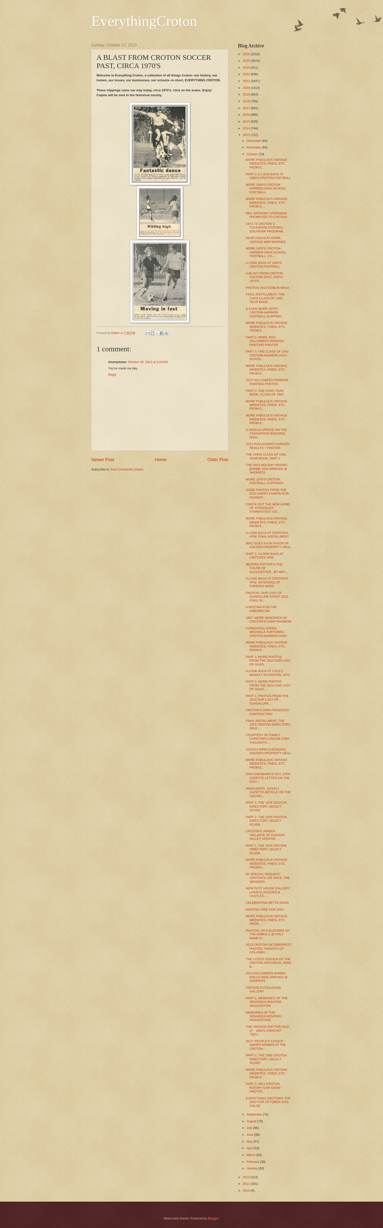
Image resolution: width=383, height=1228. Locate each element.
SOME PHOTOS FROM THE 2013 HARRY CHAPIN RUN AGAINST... (267, 493)
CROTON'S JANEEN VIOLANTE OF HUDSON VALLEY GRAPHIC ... (265, 835)
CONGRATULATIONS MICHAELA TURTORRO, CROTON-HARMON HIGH (266, 632)
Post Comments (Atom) (127, 469)
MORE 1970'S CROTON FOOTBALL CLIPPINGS (264, 481)
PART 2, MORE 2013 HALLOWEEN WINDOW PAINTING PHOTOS (265, 341)
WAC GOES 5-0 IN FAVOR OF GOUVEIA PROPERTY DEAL (268, 545)
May (249, 1141)
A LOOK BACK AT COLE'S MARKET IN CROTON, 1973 (268, 672)
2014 (247, 128)
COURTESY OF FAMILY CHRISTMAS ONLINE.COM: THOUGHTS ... (268, 738)
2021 (247, 81)
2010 (247, 1190)
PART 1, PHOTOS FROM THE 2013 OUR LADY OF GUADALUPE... (267, 699)
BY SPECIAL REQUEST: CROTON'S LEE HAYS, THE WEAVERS (268, 878)
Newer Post (102, 459)
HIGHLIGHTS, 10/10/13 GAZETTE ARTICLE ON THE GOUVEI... (268, 792)
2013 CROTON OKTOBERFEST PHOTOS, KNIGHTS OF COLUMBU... (268, 948)
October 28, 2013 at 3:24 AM (148, 362)
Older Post (217, 459)
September (254, 1114)
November (254, 147)
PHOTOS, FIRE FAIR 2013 (265, 909)
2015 (247, 121)
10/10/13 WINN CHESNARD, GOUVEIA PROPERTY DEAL (268, 751)
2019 (247, 94)
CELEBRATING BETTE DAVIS (267, 903)
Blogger (213, 1218)
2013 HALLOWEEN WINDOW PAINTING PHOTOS (267, 381)
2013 (247, 135)
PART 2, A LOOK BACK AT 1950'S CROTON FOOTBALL (268, 176)
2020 (247, 88)
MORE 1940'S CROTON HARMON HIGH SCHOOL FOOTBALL (266, 188)
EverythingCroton (144, 21)
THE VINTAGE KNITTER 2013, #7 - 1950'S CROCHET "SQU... (267, 1030)
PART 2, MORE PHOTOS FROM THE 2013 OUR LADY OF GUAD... (268, 685)
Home (161, 459)
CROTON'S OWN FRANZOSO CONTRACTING (267, 712)
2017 (247, 108)
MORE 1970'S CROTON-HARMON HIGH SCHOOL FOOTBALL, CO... (266, 252)
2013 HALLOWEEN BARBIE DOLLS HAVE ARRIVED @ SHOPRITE (267, 977)
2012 (247, 1177)
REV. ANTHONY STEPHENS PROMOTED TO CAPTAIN (266, 215)
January (252, 1168)
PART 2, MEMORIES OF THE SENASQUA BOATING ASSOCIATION (266, 1002)
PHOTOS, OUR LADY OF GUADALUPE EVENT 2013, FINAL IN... (267, 596)
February (253, 1162)
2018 (247, 101)
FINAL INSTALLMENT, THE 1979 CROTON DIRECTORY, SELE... (268, 724)
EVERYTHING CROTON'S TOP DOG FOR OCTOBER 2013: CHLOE (268, 1102)
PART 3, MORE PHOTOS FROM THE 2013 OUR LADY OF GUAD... (268, 660)
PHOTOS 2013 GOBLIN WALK (267, 288)
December (254, 141)
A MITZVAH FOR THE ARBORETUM (261, 609)
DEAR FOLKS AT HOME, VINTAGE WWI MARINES (266, 239)
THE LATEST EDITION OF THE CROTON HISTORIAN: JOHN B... (268, 962)
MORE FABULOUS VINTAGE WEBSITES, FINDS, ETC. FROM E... (266, 163)
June (250, 1134)
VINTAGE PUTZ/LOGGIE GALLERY (263, 989)
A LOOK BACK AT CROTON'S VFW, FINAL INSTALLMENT (267, 534)
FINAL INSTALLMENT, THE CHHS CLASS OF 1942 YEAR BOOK (265, 298)
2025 (247, 60)
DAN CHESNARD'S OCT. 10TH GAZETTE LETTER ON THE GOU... (268, 777)
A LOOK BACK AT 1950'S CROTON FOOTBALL (264, 264)
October (252, 154)
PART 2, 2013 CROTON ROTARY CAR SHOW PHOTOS (263, 1087)
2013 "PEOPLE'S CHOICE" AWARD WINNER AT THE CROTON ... (266, 1045)
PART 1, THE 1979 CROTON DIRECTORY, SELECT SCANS (266, 849)
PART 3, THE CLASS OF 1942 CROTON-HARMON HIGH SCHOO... (267, 355)
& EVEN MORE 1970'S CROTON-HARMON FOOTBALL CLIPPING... (265, 312)
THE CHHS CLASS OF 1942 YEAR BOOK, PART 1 (266, 456)
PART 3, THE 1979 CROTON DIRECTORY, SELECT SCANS (266, 806)
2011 (247, 1184)
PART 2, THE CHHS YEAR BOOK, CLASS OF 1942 (265, 392)
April (250, 1148)
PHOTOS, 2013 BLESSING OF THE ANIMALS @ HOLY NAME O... (267, 934)
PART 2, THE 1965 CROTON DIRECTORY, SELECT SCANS (266, 1059)
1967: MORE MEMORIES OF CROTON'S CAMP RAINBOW (268, 619)
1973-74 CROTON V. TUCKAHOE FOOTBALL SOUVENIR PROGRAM (265, 227)
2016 (247, 114)
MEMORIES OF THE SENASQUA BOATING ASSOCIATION (263, 1016)
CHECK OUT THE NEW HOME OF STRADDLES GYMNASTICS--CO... (268, 508)
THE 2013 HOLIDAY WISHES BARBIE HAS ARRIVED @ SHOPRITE (266, 468)
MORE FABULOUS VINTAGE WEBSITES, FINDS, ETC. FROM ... (266, 920)
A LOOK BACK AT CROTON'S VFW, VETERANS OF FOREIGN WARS (267, 582)
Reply (112, 374)
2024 (247, 67)
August (251, 1121)
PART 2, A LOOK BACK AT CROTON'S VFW (264, 555)
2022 (247, 74)
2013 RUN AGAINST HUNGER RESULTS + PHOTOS (267, 445)
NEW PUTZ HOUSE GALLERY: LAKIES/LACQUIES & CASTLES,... (268, 892)
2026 (247, 54)
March (251, 1155)
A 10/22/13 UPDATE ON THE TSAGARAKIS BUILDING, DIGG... (266, 433)
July (249, 1128)
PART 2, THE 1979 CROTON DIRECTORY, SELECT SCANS (266, 820)
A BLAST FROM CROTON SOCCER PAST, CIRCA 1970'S (264, 277)
